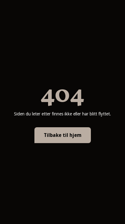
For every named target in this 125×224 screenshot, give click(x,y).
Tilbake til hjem (63, 135)
